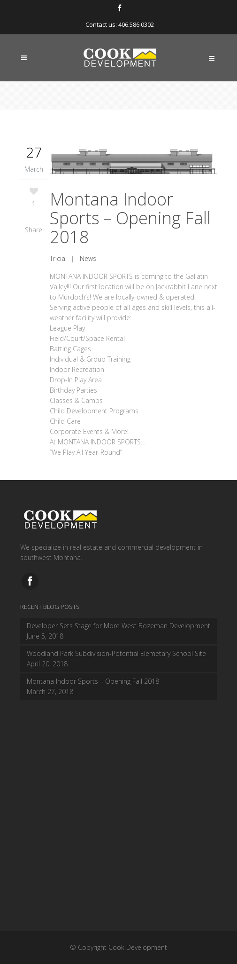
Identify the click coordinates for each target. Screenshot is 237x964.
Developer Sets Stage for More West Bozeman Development (118, 625)
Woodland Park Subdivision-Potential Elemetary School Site (116, 653)
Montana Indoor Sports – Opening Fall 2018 (130, 218)
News (88, 258)
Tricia (57, 258)
